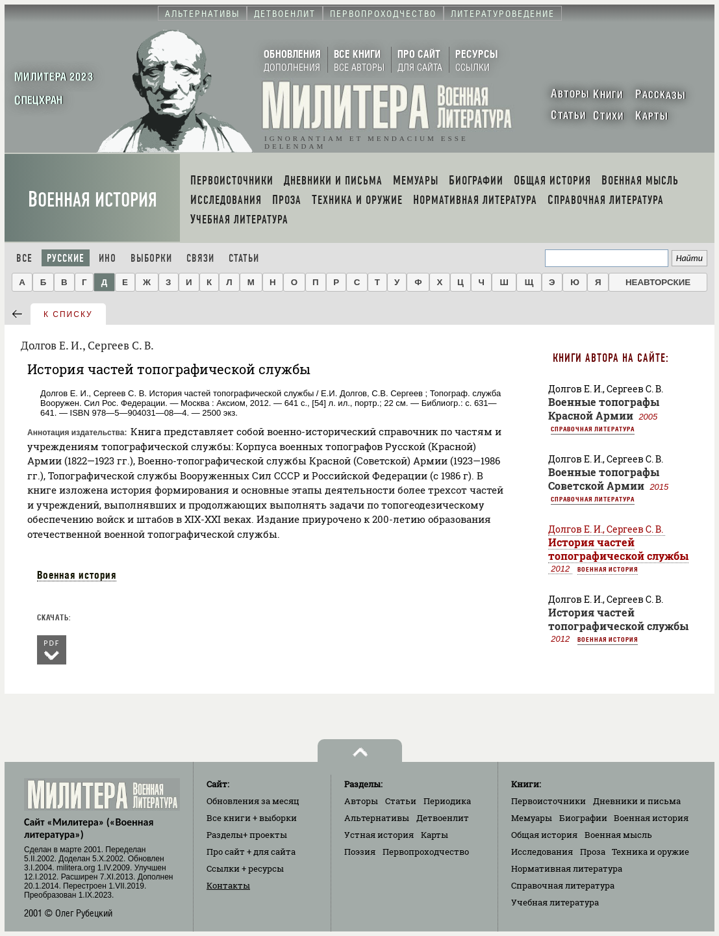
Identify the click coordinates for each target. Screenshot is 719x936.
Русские (65, 258)
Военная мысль (618, 835)
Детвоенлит (442, 818)
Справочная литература (593, 429)
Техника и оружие (650, 851)
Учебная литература (555, 902)
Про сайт (251, 851)
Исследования (542, 851)
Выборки (151, 258)
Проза (592, 851)
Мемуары (531, 818)
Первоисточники (548, 801)
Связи (200, 258)
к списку (68, 314)
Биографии (583, 818)
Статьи (244, 258)
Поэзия (359, 851)
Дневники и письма (637, 801)
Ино (107, 258)
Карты (434, 835)
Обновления (253, 801)
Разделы (247, 835)
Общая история (544, 835)
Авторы (361, 801)
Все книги (252, 818)
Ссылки (245, 868)
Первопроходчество (426, 851)
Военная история (92, 200)
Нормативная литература (566, 868)
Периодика (447, 801)
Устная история (379, 835)
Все (24, 258)
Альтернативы (376, 818)
